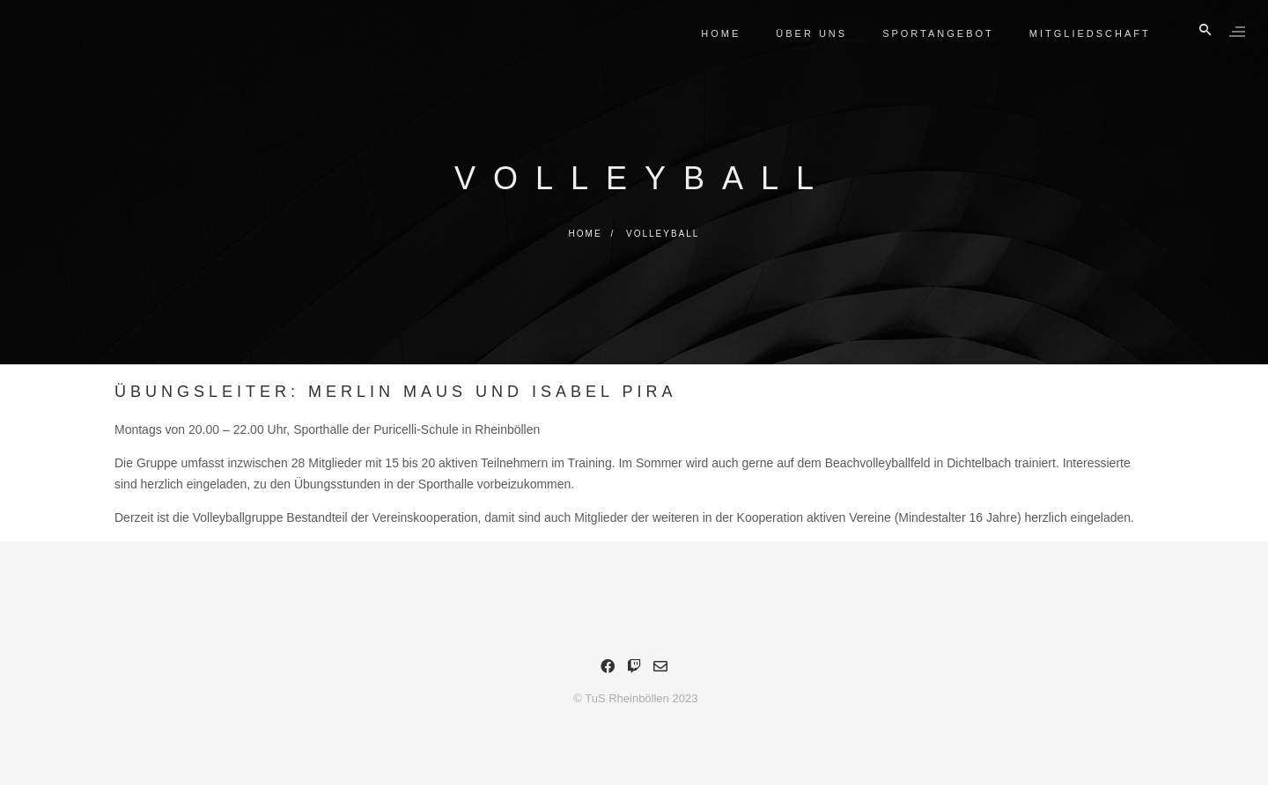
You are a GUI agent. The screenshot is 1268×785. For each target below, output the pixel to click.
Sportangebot (935, 33)
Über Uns (808, 33)
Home (718, 33)
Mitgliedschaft (1086, 33)
